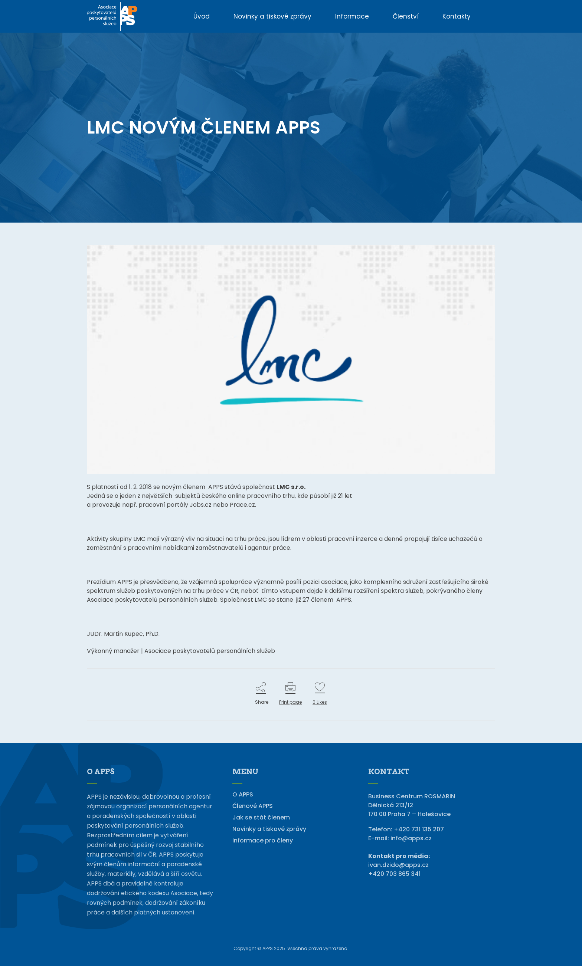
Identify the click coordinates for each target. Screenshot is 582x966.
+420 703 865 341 (394, 874)
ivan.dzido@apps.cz (398, 865)
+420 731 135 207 (419, 829)
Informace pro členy (262, 840)
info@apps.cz (411, 838)
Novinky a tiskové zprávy (269, 829)
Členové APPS (252, 806)
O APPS (242, 794)
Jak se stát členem (261, 817)
